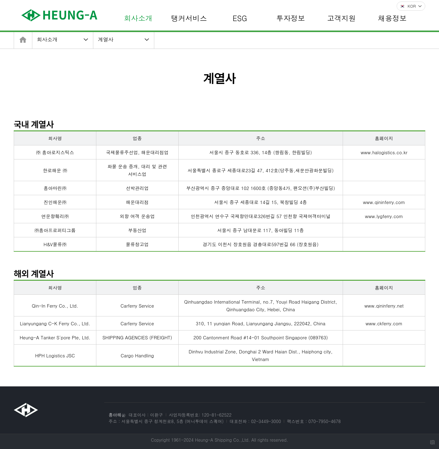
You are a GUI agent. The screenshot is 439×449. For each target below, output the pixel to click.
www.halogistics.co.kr (384, 152)
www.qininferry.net (384, 305)
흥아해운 (117, 415)
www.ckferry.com (384, 323)
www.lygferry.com (384, 216)
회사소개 (47, 39)
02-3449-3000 (266, 421)
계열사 (105, 39)
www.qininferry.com (384, 202)
